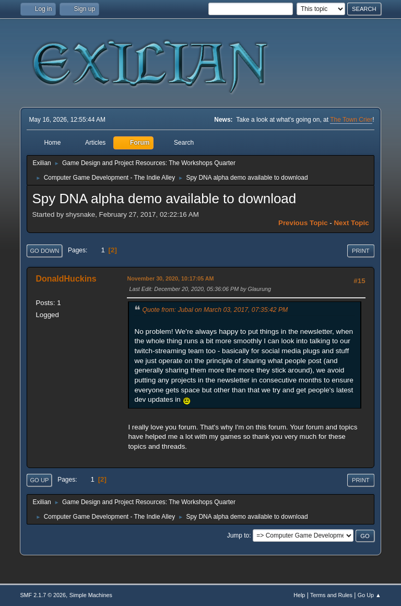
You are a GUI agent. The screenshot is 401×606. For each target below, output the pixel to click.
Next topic (351, 223)
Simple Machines (90, 595)
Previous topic (303, 223)
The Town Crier (351, 119)
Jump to (238, 535)
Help (299, 595)
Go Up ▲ (369, 595)
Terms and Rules (331, 595)
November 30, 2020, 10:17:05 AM (170, 278)
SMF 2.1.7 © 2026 (43, 595)
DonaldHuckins (66, 278)
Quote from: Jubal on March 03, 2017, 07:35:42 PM (215, 309)
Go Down (44, 251)
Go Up (39, 480)
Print (361, 251)
